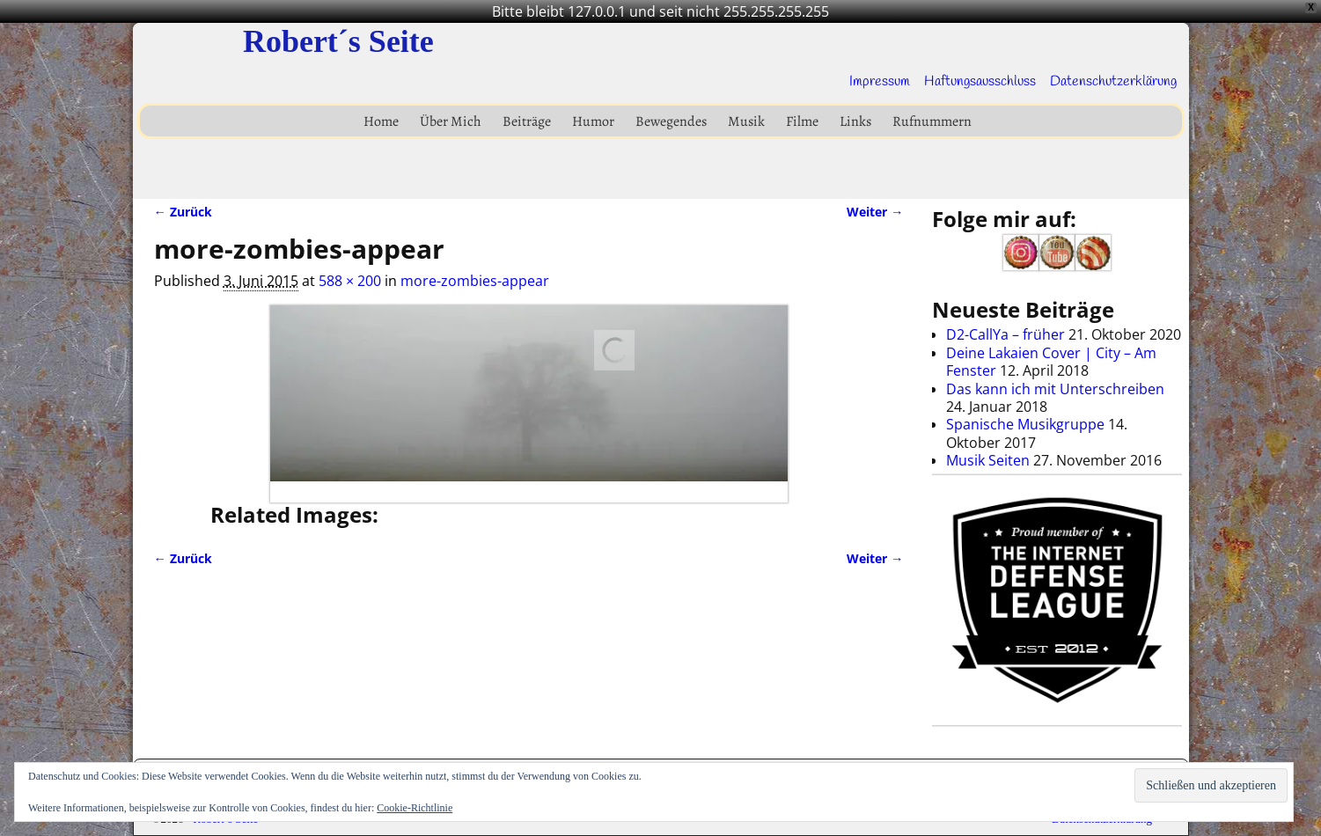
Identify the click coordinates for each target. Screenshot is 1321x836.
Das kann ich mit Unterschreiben (1055, 389)
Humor (593, 121)
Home (381, 121)
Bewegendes (671, 121)
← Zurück (183, 211)
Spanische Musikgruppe (1025, 424)
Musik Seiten (988, 460)
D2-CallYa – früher (1005, 334)
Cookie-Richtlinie (414, 808)
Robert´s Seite (338, 41)
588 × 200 (350, 280)
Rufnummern (932, 121)
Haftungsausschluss (980, 81)
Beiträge (527, 121)
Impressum (879, 81)
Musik (746, 121)
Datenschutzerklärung (1113, 81)
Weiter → (875, 211)
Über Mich (450, 121)
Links (855, 121)
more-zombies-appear (474, 280)
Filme (802, 121)
